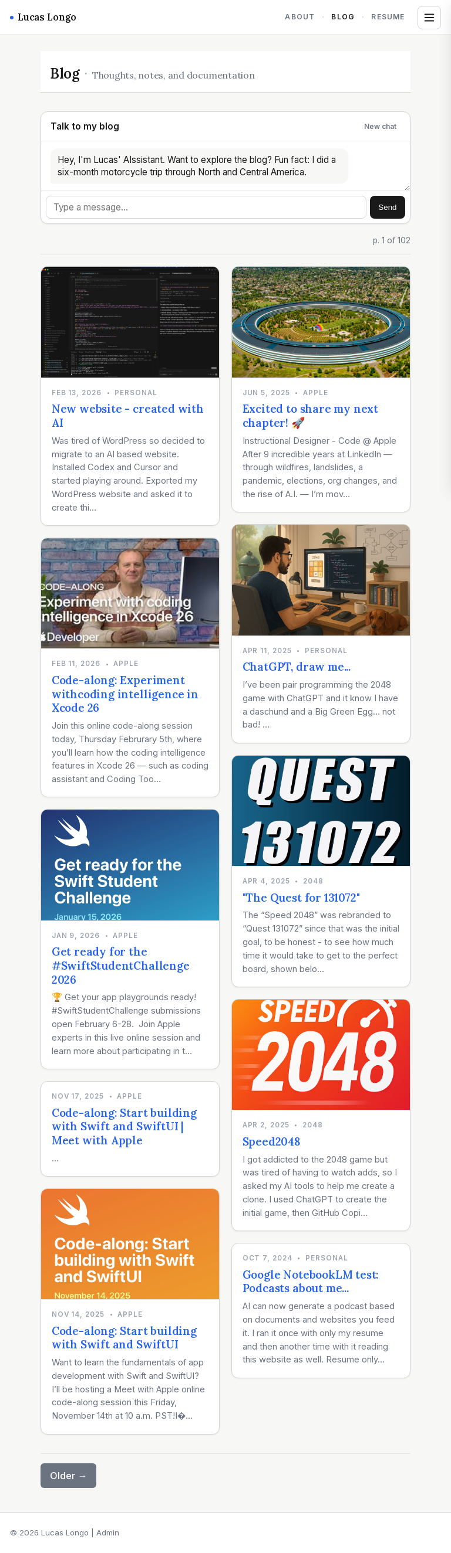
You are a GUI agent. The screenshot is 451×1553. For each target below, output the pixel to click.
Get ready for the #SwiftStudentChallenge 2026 (121, 965)
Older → (68, 1475)
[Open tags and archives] (429, 17)
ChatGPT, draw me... (297, 667)
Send (387, 207)
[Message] (206, 207)
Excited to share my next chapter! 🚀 (310, 416)
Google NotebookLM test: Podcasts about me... (311, 1281)
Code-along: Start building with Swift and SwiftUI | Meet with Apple (124, 1126)
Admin (107, 1532)
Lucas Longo (43, 17)
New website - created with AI (128, 416)
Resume (388, 16)
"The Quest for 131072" (301, 898)
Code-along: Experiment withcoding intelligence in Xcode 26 (125, 694)
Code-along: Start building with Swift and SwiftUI (124, 1338)
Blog (343, 16)
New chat (380, 126)
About (300, 16)
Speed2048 (272, 1141)
